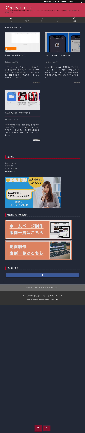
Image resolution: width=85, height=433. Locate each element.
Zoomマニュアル (12, 62)
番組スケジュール (10, 163)
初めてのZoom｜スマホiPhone (58, 55)
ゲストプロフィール (11, 168)
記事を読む (36, 82)
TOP (8, 27)
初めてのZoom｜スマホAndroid (17, 113)
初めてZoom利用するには (15, 55)
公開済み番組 (9, 166)
